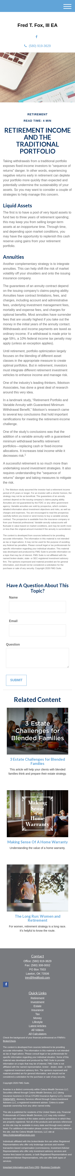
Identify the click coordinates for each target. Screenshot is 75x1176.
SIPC (12, 1099)
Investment (37, 1002)
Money (37, 1018)
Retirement (37, 998)
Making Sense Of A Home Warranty (37, 842)
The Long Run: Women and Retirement (37, 918)
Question (13, 644)
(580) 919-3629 (37, 46)
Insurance (37, 1010)
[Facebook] (36, 37)
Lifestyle (37, 1022)
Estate (38, 1006)
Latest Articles (37, 1026)
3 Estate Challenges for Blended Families (37, 761)
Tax (37, 1014)
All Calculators (37, 1034)
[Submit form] (16, 680)
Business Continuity (50, 1167)
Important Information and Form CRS (21, 1167)
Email (13, 621)
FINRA (6, 1099)
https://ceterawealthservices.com (19, 1135)
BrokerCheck (9, 1041)
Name (13, 597)
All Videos (37, 1030)
